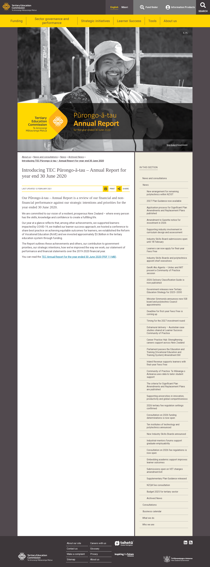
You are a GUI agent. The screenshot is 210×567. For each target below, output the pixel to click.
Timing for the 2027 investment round (166, 320)
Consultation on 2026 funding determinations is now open (161, 416)
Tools (152, 21)
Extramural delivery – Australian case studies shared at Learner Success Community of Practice (165, 330)
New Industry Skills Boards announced (166, 434)
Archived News (76, 157)
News (63, 157)
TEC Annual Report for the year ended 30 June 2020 (79, 256)
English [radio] (114, 7)
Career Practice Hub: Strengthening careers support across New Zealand (165, 341)
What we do (148, 518)
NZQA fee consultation (158, 485)
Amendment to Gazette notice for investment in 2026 (164, 221)
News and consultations (45, 157)
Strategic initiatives (95, 21)
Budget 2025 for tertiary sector (162, 491)
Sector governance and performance (52, 21)
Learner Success (129, 21)
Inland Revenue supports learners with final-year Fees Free (166, 363)
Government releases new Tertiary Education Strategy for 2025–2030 (164, 291)
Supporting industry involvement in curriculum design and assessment (164, 231)
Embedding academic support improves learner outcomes (167, 461)
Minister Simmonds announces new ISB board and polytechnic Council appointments (167, 301)
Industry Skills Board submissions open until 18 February (167, 240)
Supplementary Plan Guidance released (167, 478)
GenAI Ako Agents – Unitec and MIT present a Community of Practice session (165, 270)
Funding (16, 21)
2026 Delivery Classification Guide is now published (165, 281)
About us (170, 21)
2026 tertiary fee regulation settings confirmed (165, 407)
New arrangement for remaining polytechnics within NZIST (163, 193)
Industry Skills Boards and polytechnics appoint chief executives (167, 259)
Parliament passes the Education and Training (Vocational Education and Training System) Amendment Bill (165, 352)
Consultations (150, 504)
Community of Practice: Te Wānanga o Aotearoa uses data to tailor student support (166, 374)
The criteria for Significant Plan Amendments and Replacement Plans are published (166, 386)
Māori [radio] (124, 7)
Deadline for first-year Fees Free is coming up (165, 313)
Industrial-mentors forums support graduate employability (164, 442)
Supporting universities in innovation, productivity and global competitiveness (167, 397)
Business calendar (152, 511)
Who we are (148, 524)
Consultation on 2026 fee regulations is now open (167, 451)
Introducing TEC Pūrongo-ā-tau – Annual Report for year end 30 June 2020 (63, 160)
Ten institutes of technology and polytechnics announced (163, 426)
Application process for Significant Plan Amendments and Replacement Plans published (167, 210)
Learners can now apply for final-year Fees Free (165, 250)
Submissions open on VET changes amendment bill (165, 470)
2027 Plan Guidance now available (164, 201)
